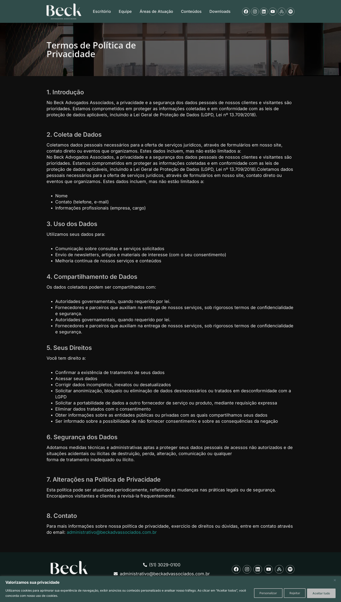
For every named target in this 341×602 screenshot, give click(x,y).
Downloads (220, 11)
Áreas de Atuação (156, 11)
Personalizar (263, 593)
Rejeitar (291, 593)
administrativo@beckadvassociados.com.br (112, 532)
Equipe (125, 11)
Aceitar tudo (320, 593)
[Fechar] (335, 580)
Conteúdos (191, 11)
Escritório (102, 11)
